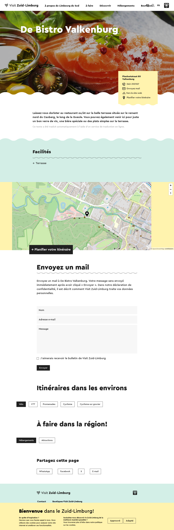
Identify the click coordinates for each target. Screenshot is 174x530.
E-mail (95, 471)
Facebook (65, 471)
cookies (72, 525)
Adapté (129, 521)
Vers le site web (134, 93)
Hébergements (125, 5)
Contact (41, 501)
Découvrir (105, 5)
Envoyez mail (133, 88)
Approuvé (115, 521)
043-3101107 (133, 84)
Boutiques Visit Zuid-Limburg (67, 501)
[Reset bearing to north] (171, 193)
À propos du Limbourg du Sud (62, 5)
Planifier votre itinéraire (138, 97)
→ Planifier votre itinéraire (51, 249)
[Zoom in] (171, 185)
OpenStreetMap (158, 249)
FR (158, 5)
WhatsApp (44, 471)
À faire (89, 5)
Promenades (49, 404)
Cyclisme (67, 404)
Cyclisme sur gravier (90, 404)
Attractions (47, 440)
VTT (33, 404)
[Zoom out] (171, 189)
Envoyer (43, 368)
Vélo (21, 404)
